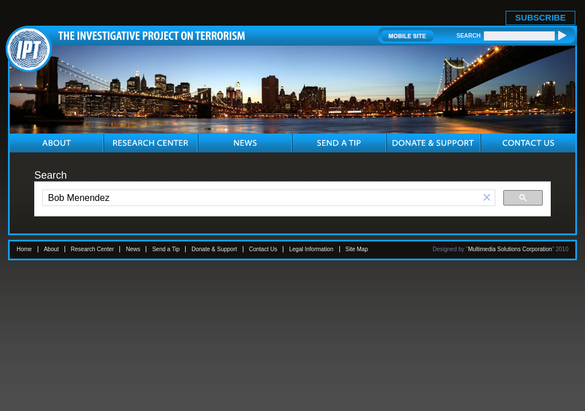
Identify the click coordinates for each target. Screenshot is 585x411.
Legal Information (311, 249)
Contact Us (263, 249)
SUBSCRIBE (540, 17)
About (51, 249)
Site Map (357, 249)
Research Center (92, 249)
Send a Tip (165, 249)
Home (24, 249)
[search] (261, 198)
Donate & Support (214, 249)
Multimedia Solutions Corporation (510, 249)
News (133, 249)
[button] (487, 198)
